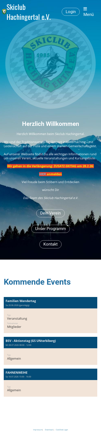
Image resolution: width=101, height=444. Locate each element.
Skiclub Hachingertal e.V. (29, 12)
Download (49, 429)
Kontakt (50, 244)
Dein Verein (50, 213)
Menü (88, 12)
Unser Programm (50, 228)
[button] (50, 315)
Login (71, 11)
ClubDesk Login (62, 429)
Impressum (37, 429)
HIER (42, 174)
